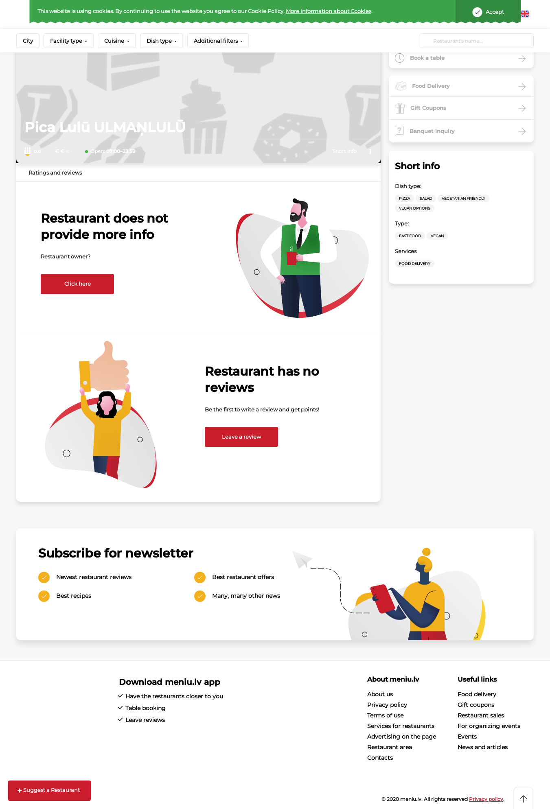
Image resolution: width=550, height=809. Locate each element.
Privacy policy (387, 704)
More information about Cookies (328, 11)
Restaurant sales (481, 715)
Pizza (404, 198)
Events (467, 736)
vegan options (414, 208)
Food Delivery (414, 263)
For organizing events (489, 726)
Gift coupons (476, 704)
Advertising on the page (401, 736)
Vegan (437, 236)
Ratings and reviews (55, 172)
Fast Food (410, 236)
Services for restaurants (400, 726)
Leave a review (241, 436)
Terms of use (385, 715)
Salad (426, 198)
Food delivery (477, 694)
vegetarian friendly (463, 198)
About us (380, 694)
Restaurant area (389, 747)
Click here (77, 283)
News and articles (483, 747)
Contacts (380, 757)
